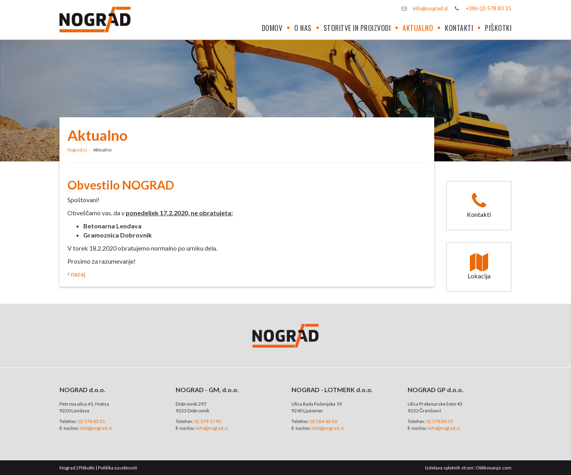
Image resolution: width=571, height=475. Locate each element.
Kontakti (459, 28)
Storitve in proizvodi (357, 28)
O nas (303, 28)
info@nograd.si (430, 8)
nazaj (76, 274)
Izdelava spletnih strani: (450, 468)
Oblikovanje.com (493, 468)
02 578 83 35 (91, 421)
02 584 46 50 (323, 421)
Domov (272, 28)
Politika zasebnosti (117, 468)
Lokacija (479, 266)
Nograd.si (77, 149)
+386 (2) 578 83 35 (489, 8)
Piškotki (498, 28)
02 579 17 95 (207, 421)
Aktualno (417, 28)
